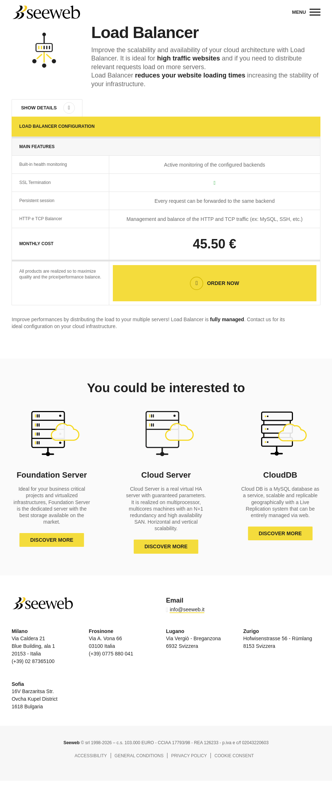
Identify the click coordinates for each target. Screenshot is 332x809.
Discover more (51, 540)
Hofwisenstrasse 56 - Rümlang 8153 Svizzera (277, 638)
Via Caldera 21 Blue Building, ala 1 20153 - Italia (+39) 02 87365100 (33, 646)
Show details (39, 107)
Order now (223, 283)
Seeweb (46, 12)
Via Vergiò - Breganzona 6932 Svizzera (193, 638)
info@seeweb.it (187, 609)
